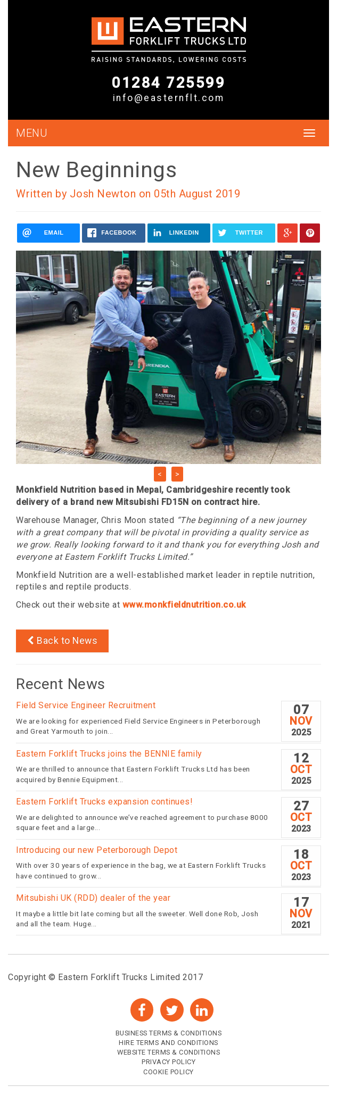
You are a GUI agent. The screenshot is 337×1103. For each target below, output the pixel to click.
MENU (31, 133)
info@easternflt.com (169, 98)
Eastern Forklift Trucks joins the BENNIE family (110, 754)
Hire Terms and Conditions (168, 1043)
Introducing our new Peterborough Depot (96, 850)
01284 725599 (168, 82)
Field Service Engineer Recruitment (85, 705)
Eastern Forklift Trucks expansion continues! (104, 802)
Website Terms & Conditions (168, 1052)
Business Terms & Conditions (169, 1033)
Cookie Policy (168, 1072)
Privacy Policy (168, 1062)
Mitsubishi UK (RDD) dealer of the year (93, 898)
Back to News (62, 640)
